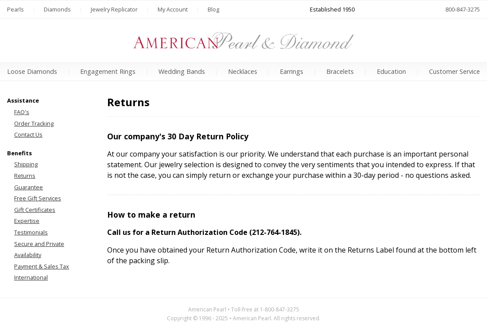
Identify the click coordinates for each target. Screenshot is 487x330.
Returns (24, 176)
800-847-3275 (462, 9)
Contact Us (28, 134)
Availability (27, 255)
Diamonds (57, 9)
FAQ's (21, 112)
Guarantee (28, 187)
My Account (173, 9)
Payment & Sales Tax (41, 266)
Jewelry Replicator (114, 9)
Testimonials (31, 232)
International (31, 277)
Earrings (291, 71)
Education (391, 71)
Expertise (26, 221)
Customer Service (454, 71)
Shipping (26, 164)
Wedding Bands (181, 71)
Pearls (15, 9)
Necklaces (242, 71)
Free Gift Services (37, 198)
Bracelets (340, 71)
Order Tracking (34, 123)
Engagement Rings (107, 71)
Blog (213, 9)
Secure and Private (39, 244)
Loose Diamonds (32, 71)
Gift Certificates (34, 210)
